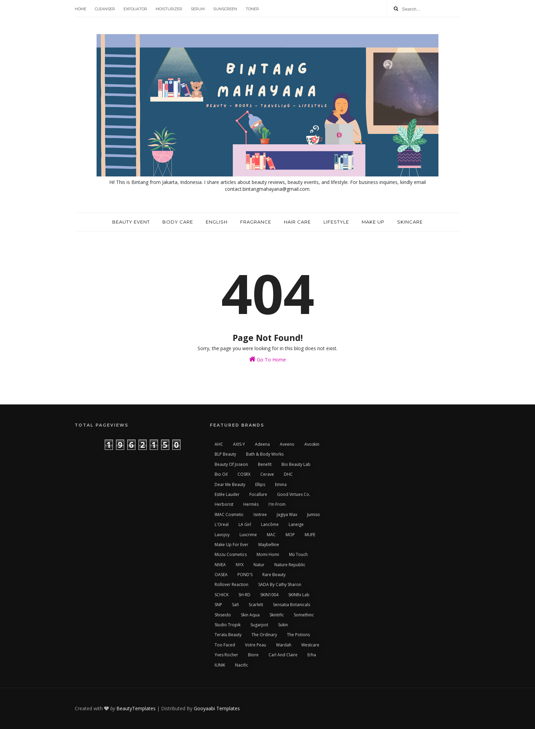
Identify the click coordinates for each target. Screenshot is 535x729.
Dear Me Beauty (230, 484)
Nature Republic (289, 565)
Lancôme (270, 524)
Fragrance (255, 222)
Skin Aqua (250, 615)
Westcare (310, 645)
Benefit (265, 464)
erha (311, 655)
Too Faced (225, 645)
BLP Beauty (225, 454)
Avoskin (311, 444)
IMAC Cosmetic (229, 514)
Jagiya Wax (287, 514)
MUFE (310, 535)
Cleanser (105, 8)
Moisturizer (169, 8)
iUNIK (220, 665)
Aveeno (287, 444)
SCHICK (222, 595)
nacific (241, 665)
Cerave (267, 474)
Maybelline (268, 544)
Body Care (177, 222)
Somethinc (304, 615)
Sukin (283, 625)
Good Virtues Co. (293, 494)
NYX (240, 565)
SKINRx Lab (298, 595)
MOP (290, 535)
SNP (218, 605)
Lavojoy (222, 535)
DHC (288, 474)
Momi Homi (268, 554)
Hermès (251, 504)
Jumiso (313, 514)
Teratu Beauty (228, 635)
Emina (281, 484)
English (217, 222)
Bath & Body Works (265, 454)
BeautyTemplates (136, 708)
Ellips (260, 484)
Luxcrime (248, 535)
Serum (198, 8)
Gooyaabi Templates (217, 708)
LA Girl (244, 524)
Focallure (258, 494)
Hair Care (297, 222)
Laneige (296, 524)
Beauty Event (131, 222)
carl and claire (283, 655)
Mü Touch (298, 554)
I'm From (277, 504)
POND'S (244, 574)
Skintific (277, 615)
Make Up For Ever (231, 544)
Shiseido (223, 615)
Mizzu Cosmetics (231, 554)
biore (253, 655)
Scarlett (256, 605)
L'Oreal (222, 524)
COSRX (243, 474)
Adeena (262, 444)
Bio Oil (221, 474)
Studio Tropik (228, 625)
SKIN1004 (269, 595)
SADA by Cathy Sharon (279, 584)
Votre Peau (255, 645)
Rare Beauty (274, 574)
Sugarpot (259, 625)
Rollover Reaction (231, 584)
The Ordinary (264, 635)
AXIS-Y (239, 444)
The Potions (298, 635)
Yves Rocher (226, 655)
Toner (252, 8)
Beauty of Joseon (231, 464)
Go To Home (267, 359)
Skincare (410, 222)
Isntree (260, 514)
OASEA (221, 574)
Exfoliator (135, 8)
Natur (259, 565)
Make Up (373, 222)
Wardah (283, 645)
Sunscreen (225, 8)
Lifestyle (336, 222)
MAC (271, 535)
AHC (219, 444)
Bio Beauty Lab (295, 464)
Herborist (224, 504)
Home (80, 8)
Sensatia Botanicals (291, 605)
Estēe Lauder (227, 494)
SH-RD (244, 595)
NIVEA (220, 565)
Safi (235, 605)
